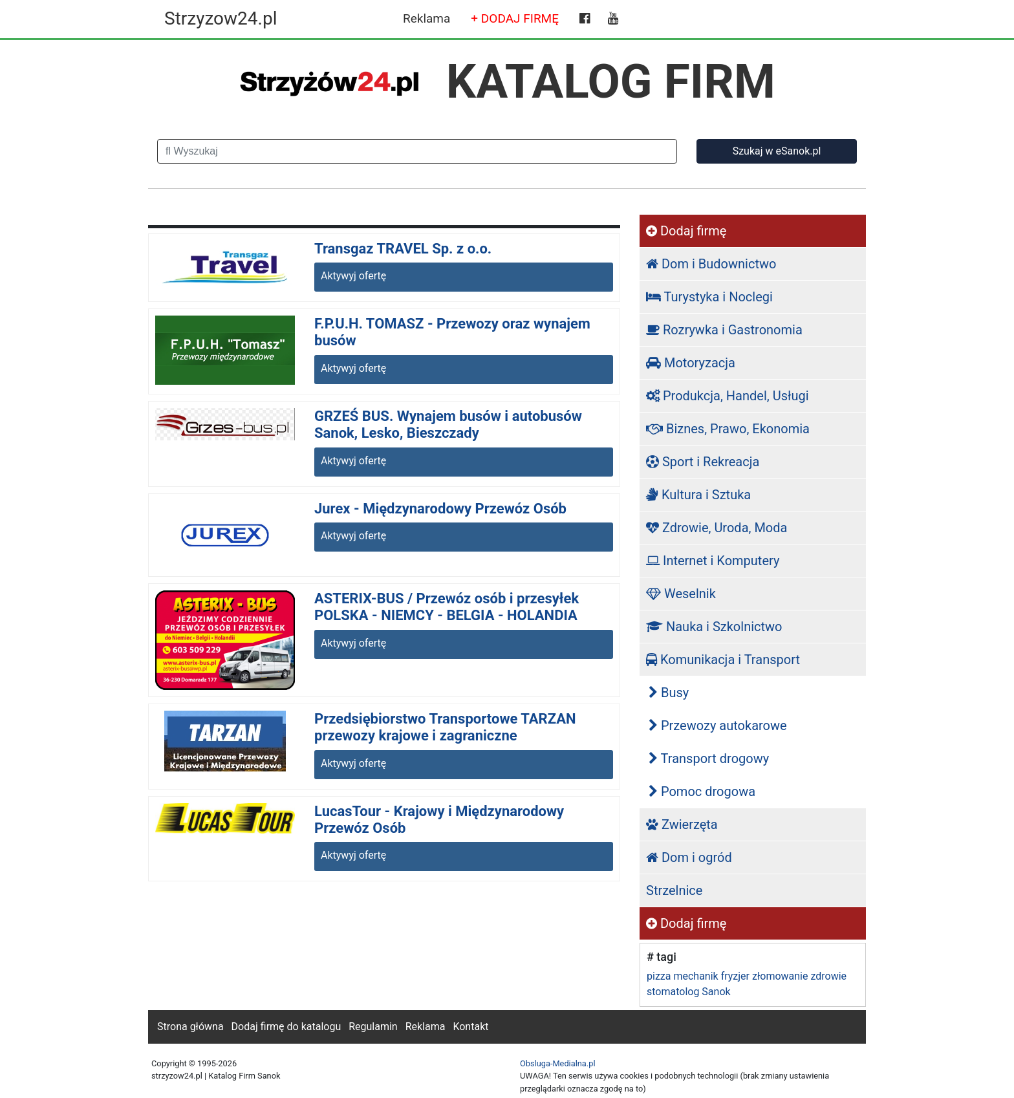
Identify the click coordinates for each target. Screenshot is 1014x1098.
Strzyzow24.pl (220, 18)
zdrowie (828, 976)
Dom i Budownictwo (711, 264)
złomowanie (780, 976)
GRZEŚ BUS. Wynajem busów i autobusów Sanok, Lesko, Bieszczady (448, 424)
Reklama (426, 18)
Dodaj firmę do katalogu (286, 1026)
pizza (659, 976)
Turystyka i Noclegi (709, 297)
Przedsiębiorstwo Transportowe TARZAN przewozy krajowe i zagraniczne (445, 727)
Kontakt (470, 1026)
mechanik (695, 976)
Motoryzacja (690, 363)
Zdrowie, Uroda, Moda (716, 527)
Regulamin (373, 1026)
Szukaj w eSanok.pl (777, 151)
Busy (669, 692)
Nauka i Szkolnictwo (714, 626)
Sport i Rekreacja (702, 461)
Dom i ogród (689, 857)
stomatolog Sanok (689, 991)
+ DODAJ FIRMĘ (515, 18)
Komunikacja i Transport (723, 659)
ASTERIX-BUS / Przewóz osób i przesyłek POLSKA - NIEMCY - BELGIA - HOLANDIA (446, 606)
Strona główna (190, 1026)
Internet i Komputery (712, 560)
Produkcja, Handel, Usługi (727, 396)
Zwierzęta (682, 824)
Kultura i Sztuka (698, 494)
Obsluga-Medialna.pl (558, 1063)
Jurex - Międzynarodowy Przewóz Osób (440, 509)
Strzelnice (674, 890)
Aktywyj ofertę (353, 276)
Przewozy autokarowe (718, 725)
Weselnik (681, 593)
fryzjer (735, 976)
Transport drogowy (709, 758)
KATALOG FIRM (610, 81)
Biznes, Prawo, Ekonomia (728, 428)
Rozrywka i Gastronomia (724, 330)
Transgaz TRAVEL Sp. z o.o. (402, 249)
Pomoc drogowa (702, 791)
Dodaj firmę (686, 231)
